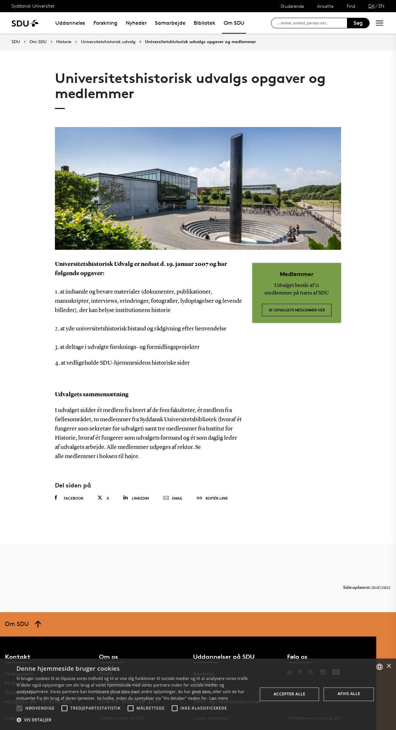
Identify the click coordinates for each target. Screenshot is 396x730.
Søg (358, 23)
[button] (19, 708)
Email (173, 498)
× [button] (388, 666)
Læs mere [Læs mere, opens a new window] (218, 698)
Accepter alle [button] (289, 694)
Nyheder (136, 23)
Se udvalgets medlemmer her (297, 309)
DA (371, 6)
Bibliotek (204, 23)
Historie (63, 41)
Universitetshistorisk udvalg (108, 41)
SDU (16, 41)
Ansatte (325, 6)
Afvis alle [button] (348, 693)
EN (381, 6)
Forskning (105, 23)
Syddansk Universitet (33, 6)
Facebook (69, 498)
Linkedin (136, 498)
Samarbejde (170, 23)
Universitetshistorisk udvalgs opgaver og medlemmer (200, 41)
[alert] (198, 694)
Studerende (292, 6)
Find (351, 6)
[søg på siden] (311, 23)
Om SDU (234, 23)
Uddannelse (70, 23)
